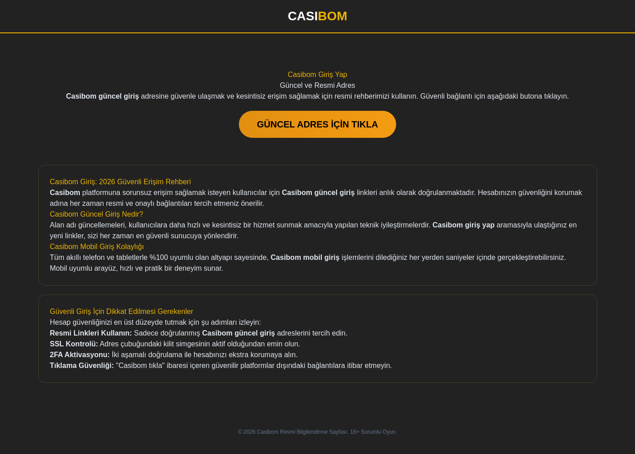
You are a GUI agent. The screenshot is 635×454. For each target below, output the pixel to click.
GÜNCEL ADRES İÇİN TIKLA (317, 124)
